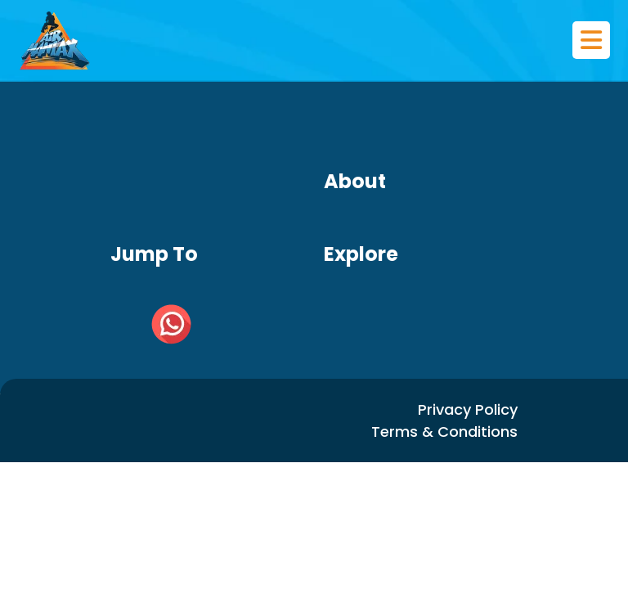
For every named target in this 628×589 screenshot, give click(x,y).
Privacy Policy (468, 409)
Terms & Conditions (444, 431)
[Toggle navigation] (591, 40)
